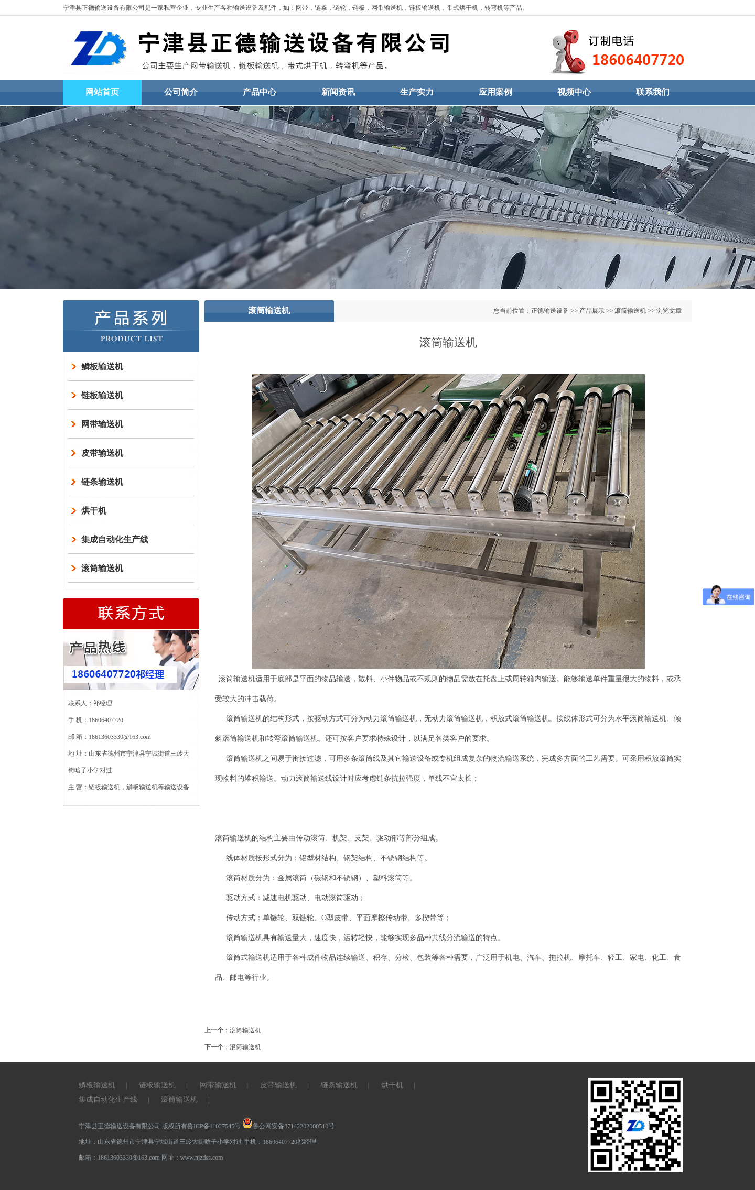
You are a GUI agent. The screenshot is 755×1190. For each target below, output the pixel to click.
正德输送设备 (550, 310)
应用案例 (495, 92)
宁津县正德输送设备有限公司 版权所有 (133, 1126)
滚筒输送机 (102, 568)
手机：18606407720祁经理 (280, 1141)
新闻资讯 (338, 92)
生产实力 (417, 92)
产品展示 (592, 310)
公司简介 (181, 92)
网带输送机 (102, 424)
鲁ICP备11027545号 (214, 1126)
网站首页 (102, 92)
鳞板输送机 (102, 366)
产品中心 (259, 92)
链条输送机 (102, 481)
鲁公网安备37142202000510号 (288, 1126)
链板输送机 (102, 395)
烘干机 (93, 510)
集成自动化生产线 (114, 539)
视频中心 (574, 92)
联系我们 (653, 92)
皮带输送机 (102, 453)
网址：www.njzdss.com (192, 1157)
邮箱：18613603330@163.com (120, 1157)
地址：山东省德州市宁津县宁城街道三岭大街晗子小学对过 (160, 1141)
